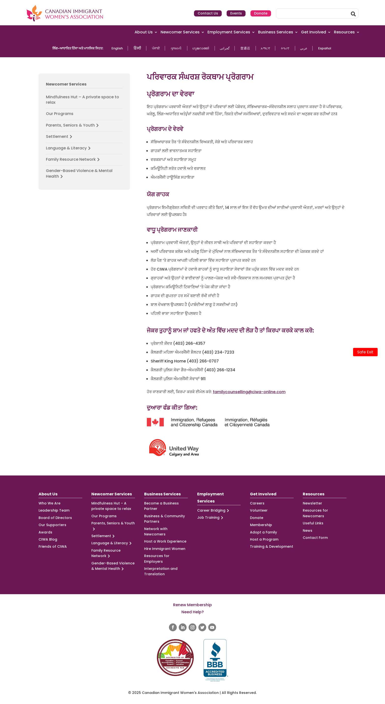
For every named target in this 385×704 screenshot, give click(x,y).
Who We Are (49, 503)
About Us (144, 32)
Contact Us (208, 13)
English (117, 48)
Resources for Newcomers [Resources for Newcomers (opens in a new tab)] (315, 513)
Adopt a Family (263, 532)
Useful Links (313, 523)
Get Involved (313, 32)
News (307, 530)
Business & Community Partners (164, 519)
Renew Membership (192, 605)
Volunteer (259, 510)
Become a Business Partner (161, 506)
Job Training (211, 517)
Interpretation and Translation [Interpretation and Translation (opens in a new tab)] (161, 571)
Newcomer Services (180, 32)
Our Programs (59, 113)
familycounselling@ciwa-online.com (249, 392)
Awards (45, 532)
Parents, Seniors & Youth (73, 125)
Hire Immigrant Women (164, 548)
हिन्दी (137, 48)
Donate (260, 13)
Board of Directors (55, 517)
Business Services (275, 32)
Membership (261, 524)
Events (236, 13)
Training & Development (271, 546)
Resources (344, 32)
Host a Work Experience (165, 541)
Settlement (60, 136)
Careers (257, 503)
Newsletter (312, 503)
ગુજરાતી (176, 48)
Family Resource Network (73, 159)
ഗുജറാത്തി (200, 48)
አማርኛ (265, 48)
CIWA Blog (48, 539)
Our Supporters (52, 524)
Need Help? (192, 612)
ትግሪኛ (285, 48)
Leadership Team (54, 510)
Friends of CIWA (53, 546)
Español (324, 48)
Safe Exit (365, 352)
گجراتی (225, 48)
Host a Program (264, 539)
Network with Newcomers (155, 531)
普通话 (245, 48)
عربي (303, 48)
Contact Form (315, 537)
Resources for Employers (156, 558)
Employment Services (228, 32)
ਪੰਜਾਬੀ (156, 48)
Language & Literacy (69, 148)
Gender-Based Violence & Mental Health (79, 173)
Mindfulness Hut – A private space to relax (82, 99)
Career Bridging (214, 510)
